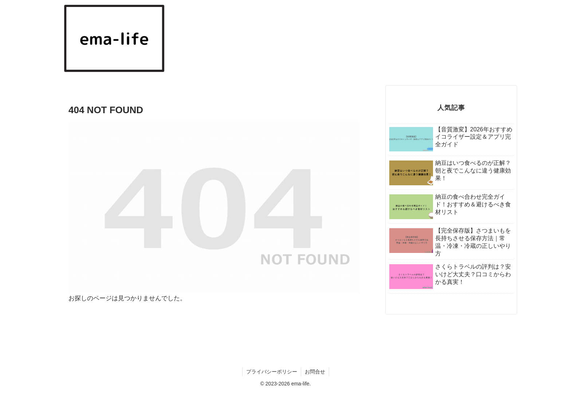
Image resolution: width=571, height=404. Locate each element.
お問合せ (315, 372)
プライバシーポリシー (271, 372)
